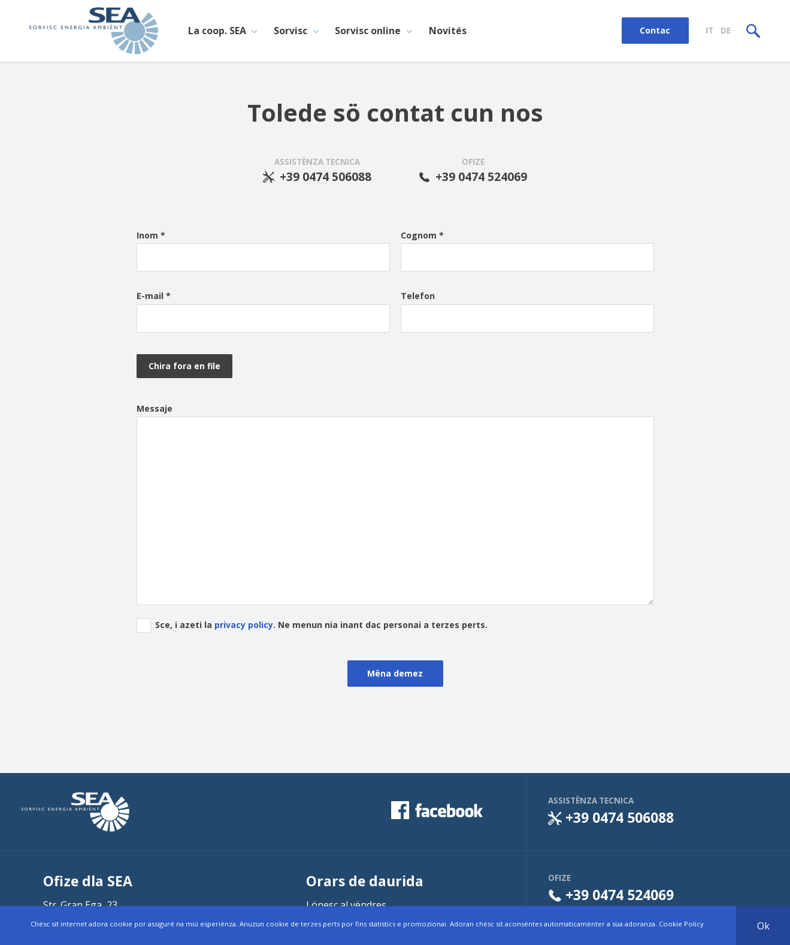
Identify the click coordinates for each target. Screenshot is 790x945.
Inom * (151, 235)
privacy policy (243, 626)
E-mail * (154, 295)
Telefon (418, 295)
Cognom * (422, 235)
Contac (655, 30)
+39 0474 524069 (473, 176)
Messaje (154, 409)
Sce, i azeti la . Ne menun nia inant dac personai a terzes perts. (321, 626)
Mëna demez (395, 674)
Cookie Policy (681, 923)
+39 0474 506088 (317, 176)
